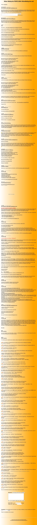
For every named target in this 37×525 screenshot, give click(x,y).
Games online (13, 521)
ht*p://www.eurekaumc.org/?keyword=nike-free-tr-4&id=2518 (16, 325)
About (25, 521)
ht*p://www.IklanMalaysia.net (20, 10)
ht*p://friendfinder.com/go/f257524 (23, 102)
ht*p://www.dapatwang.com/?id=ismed (10, 179)
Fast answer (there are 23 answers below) (10, 14)
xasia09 (2, 107)
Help (20, 521)
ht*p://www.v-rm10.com (11, 120)
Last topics (16, 521)
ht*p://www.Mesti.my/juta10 (5, 226)
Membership (23, 521)
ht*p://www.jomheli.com (5, 136)
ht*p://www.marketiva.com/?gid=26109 (7, 111)
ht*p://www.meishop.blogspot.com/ (25, 146)
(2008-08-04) (8, 7)
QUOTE (13, 502)
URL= (21, 502)
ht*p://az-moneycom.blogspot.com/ (15, 274)
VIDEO (23, 502)
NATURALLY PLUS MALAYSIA (6, 161)
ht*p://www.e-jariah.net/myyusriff (23, 168)
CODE (16, 502)
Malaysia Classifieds (4, 163)
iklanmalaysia (3, 7)
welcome (5, 4)
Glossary (19, 521)
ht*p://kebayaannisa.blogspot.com (13, 218)
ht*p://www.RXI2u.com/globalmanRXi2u (8, 293)
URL (19, 502)
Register (23, 504)
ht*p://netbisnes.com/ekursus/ (22, 51)
